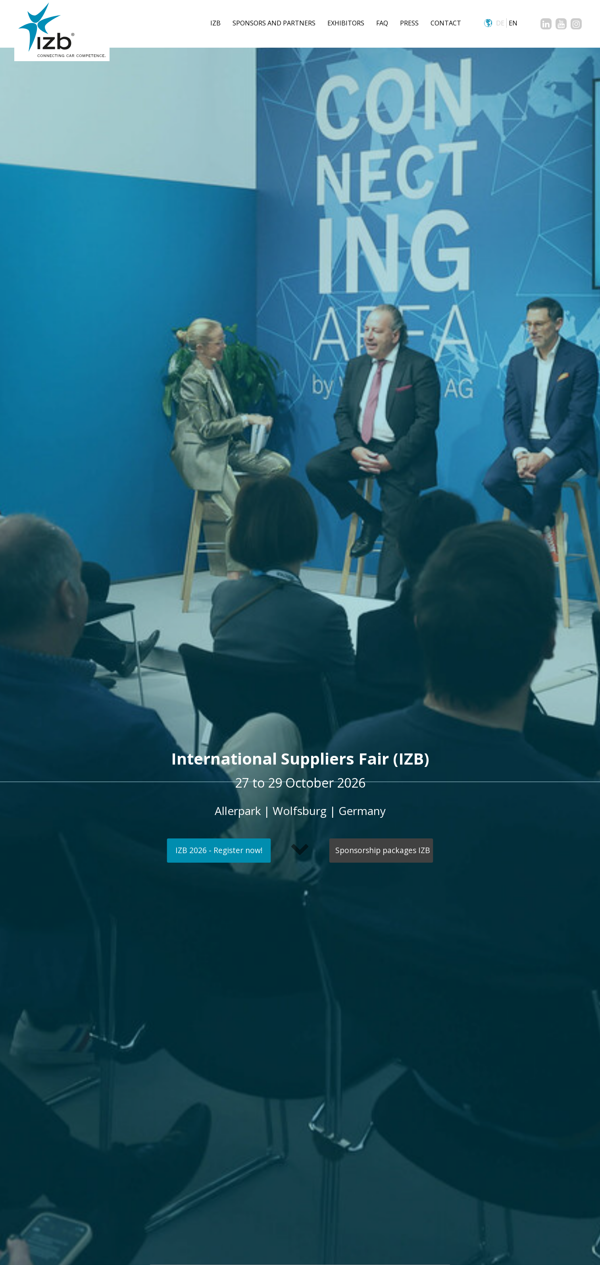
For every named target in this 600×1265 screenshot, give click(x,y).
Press (409, 23)
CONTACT (446, 23)
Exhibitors (345, 23)
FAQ (382, 23)
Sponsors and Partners (274, 23)
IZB (215, 23)
